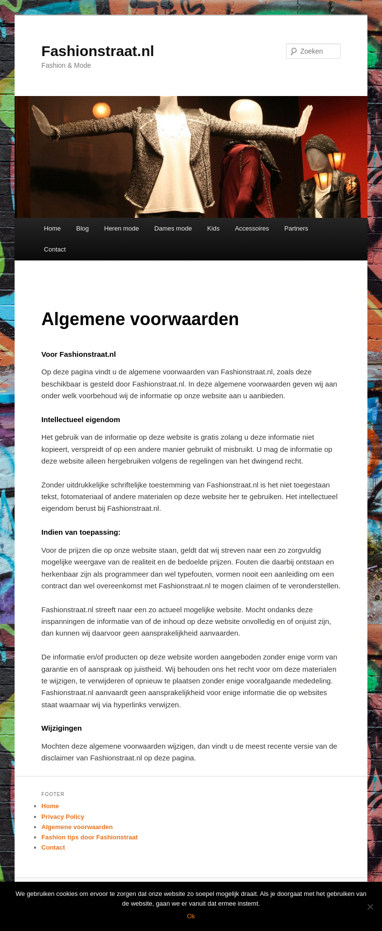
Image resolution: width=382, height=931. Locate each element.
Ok (191, 916)
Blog (82, 228)
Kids (213, 228)
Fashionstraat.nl (97, 51)
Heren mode (121, 228)
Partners (296, 228)
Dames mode (173, 228)
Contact (55, 249)
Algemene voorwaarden (77, 827)
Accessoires (252, 228)
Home (52, 228)
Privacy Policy (62, 816)
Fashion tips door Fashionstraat (89, 837)
